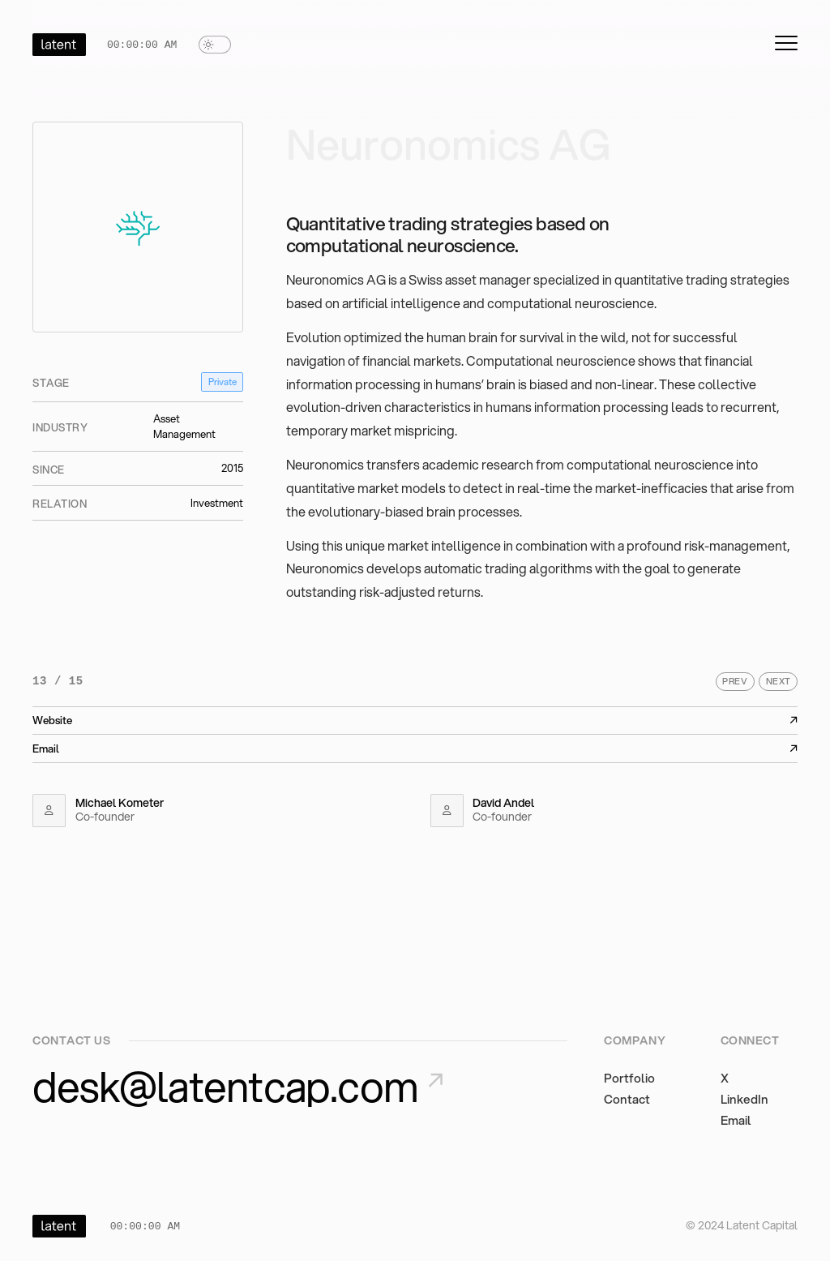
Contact (627, 1099)
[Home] (59, 44)
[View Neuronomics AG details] (137, 227)
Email (415, 748)
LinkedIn (744, 1099)
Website (415, 720)
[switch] (215, 45)
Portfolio (629, 1078)
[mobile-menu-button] (786, 43)
